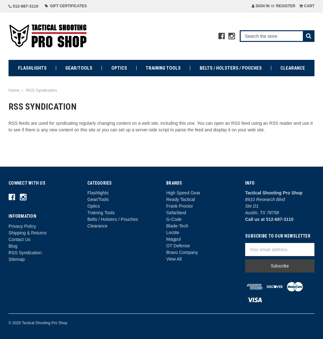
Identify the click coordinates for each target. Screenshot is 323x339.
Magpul (173, 239)
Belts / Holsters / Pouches (231, 68)
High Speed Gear (183, 192)
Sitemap (17, 259)
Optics (119, 68)
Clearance (292, 68)
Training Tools (163, 68)
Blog (13, 246)
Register (285, 6)
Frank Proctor (179, 206)
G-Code (174, 219)
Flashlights (32, 68)
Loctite (172, 232)
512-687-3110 (23, 6)
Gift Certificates (66, 6)
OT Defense (178, 245)
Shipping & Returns (28, 232)
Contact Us (19, 239)
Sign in (261, 6)
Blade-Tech (177, 225)
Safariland (176, 212)
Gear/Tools (78, 68)
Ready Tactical (180, 199)
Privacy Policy (22, 226)
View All (174, 258)
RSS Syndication (25, 252)
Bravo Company (182, 252)
